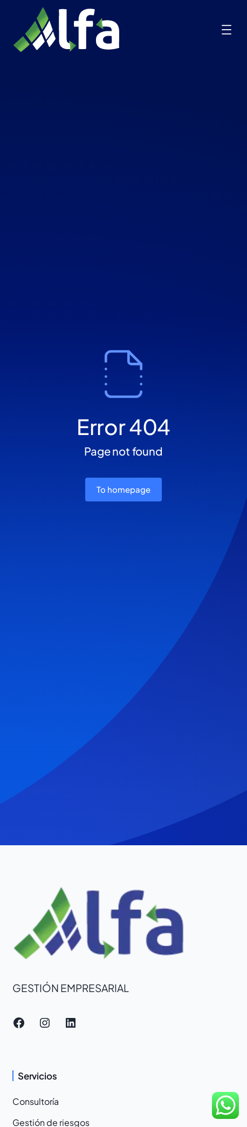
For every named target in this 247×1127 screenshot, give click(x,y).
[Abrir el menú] (226, 30)
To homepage (123, 489)
